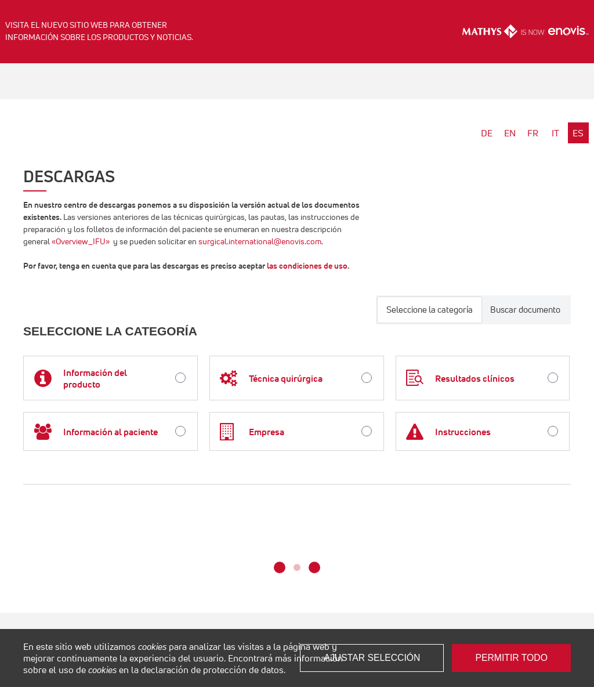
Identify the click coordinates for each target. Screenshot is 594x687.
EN (510, 133)
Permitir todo (511, 658)
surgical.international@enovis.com (259, 241)
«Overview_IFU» (81, 241)
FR (532, 133)
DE (486, 133)
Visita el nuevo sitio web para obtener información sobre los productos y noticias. (99, 31)
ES (578, 133)
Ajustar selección (372, 658)
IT (555, 133)
